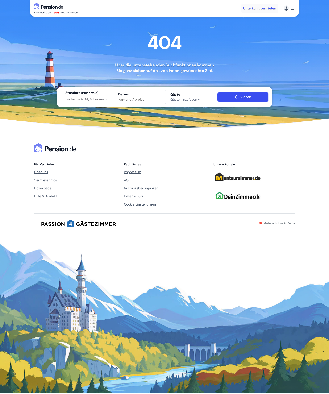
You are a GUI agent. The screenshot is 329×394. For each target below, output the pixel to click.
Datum (123, 94)
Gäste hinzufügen (185, 99)
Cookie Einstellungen (140, 204)
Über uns (41, 172)
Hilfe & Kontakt (45, 196)
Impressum (132, 172)
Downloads (42, 188)
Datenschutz (133, 196)
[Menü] (289, 8)
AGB (127, 180)
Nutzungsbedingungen (141, 188)
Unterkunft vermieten (259, 8)
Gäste (175, 94)
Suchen (243, 97)
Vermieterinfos (45, 180)
